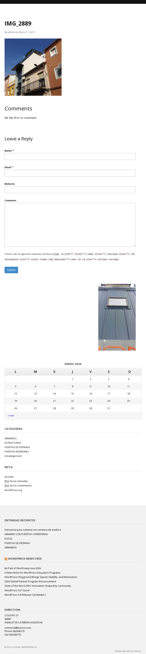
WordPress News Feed (25, 558)
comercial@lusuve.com (18, 627)
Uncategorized (13, 456)
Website (10, 184)
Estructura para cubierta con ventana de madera (33, 529)
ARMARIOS (11, 438)
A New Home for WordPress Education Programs (32, 572)
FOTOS (8, 538)
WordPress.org (13, 490)
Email (8, 167)
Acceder (9, 476)
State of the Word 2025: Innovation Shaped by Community (38, 585)
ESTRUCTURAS (13, 442)
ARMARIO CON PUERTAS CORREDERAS (26, 534)
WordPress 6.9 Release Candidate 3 (25, 594)
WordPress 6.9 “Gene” (17, 590)
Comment (10, 200)
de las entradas (16, 481)
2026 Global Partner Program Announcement (30, 581)
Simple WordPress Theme (128, 651)
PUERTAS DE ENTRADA (17, 447)
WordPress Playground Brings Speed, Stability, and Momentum (41, 577)
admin (11, 32)
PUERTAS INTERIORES (17, 451)
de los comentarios (18, 485)
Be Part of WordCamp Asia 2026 (23, 568)
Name (8, 150)
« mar (11, 415)
